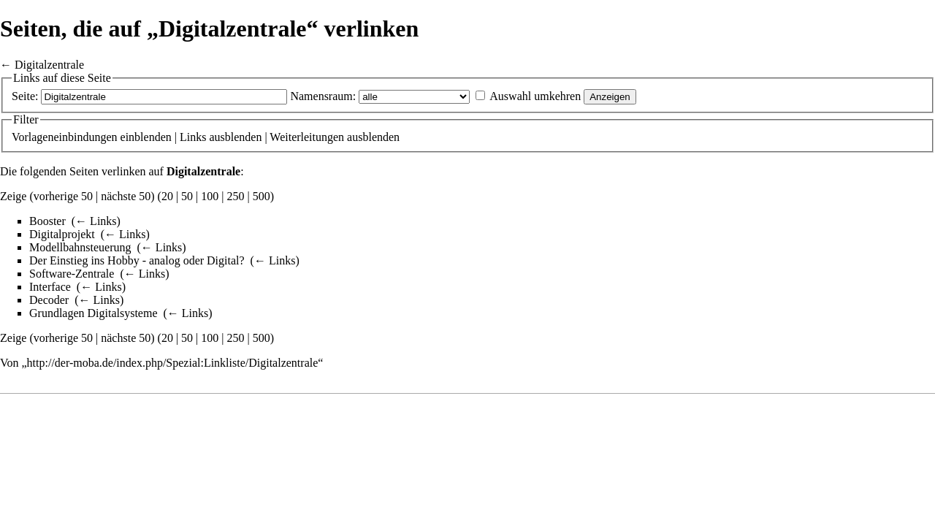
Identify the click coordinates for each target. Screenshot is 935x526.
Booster (47, 221)
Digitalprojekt (62, 234)
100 (209, 196)
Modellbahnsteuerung (80, 247)
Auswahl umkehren (535, 96)
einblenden (146, 137)
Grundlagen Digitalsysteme (93, 313)
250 (236, 196)
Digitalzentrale (49, 64)
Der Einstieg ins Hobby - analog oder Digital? (137, 260)
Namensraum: (323, 96)
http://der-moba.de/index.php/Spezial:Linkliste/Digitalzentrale (172, 363)
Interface (50, 287)
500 (261, 196)
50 (187, 196)
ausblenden (235, 137)
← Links (95, 221)
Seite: (25, 96)
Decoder (49, 300)
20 (167, 196)
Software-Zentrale (71, 273)
